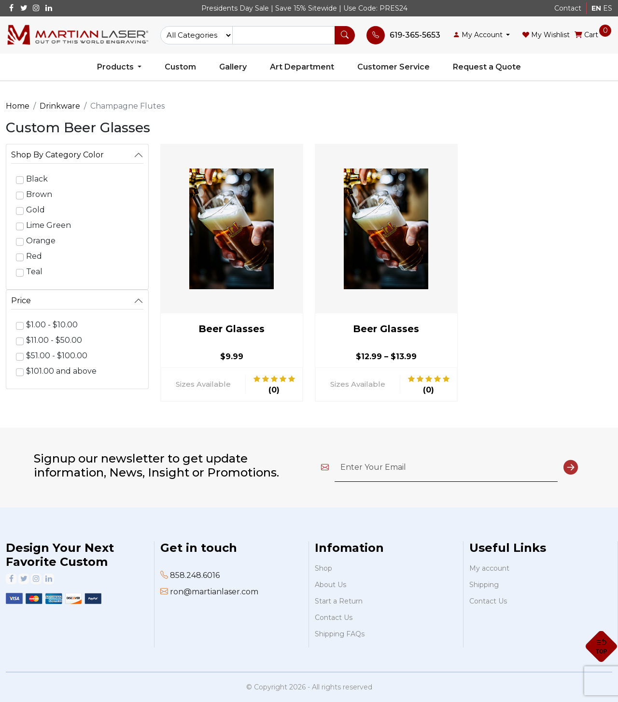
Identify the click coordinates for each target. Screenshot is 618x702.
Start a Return (339, 601)
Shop (323, 568)
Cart (586, 34)
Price (21, 300)
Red (34, 256)
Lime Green (48, 225)
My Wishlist (546, 34)
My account (489, 568)
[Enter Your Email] (446, 467)
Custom (180, 66)
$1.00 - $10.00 (52, 324)
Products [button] (116, 66)
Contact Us (333, 617)
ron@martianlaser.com (214, 591)
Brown (39, 194)
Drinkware (60, 106)
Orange (41, 240)
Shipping (484, 584)
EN (596, 8)
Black (37, 178)
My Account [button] (479, 34)
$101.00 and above (61, 371)
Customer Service (393, 66)
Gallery (233, 66)
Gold (35, 209)
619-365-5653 (415, 35)
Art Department (302, 66)
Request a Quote (487, 66)
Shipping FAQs (340, 634)
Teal (34, 271)
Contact (567, 8)
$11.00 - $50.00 (54, 340)
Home (17, 106)
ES (607, 8)
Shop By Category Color (57, 154)
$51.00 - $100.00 (56, 355)
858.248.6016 (195, 575)
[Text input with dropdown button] (283, 35)
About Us (330, 584)
